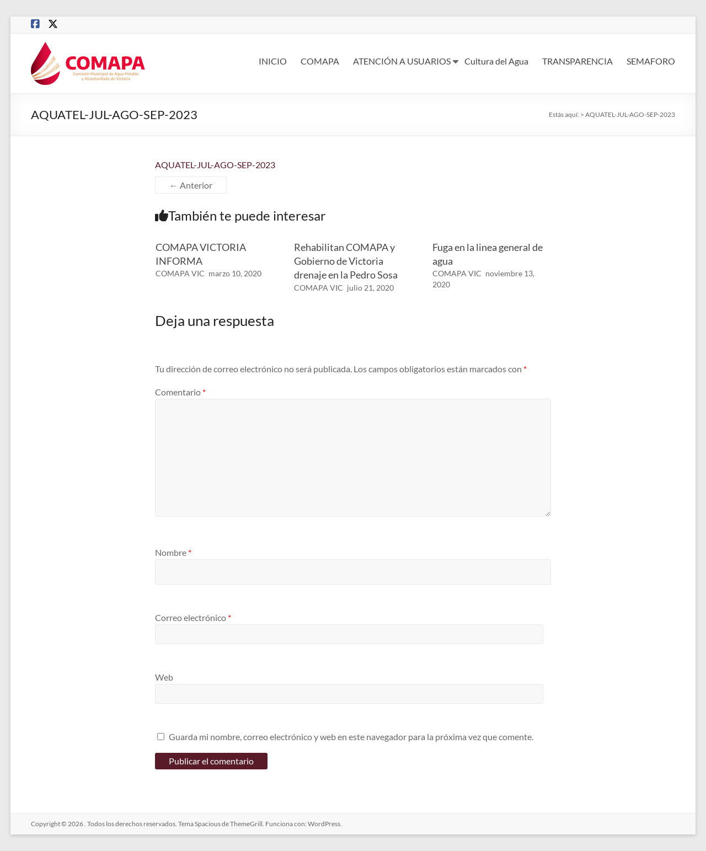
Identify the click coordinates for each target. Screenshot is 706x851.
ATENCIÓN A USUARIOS (402, 61)
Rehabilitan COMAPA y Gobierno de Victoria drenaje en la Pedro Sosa (346, 261)
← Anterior (190, 185)
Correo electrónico (193, 617)
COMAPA (320, 61)
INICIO (273, 61)
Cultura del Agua (496, 61)
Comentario (180, 392)
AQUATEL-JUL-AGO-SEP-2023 (215, 164)
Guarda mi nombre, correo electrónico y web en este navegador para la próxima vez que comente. (351, 736)
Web (164, 677)
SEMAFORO (651, 61)
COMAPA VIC (180, 273)
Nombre (173, 552)
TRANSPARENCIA (577, 61)
